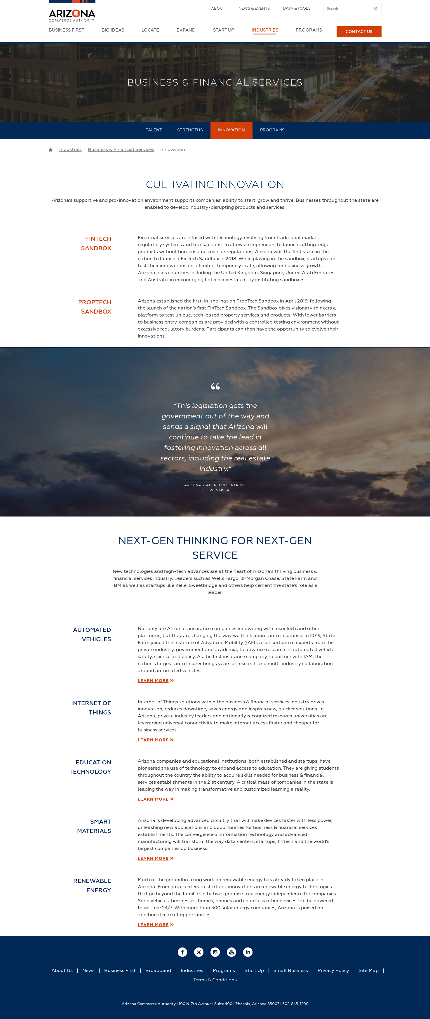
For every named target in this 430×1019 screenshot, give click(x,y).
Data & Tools (297, 9)
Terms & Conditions (215, 980)
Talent (154, 130)
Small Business (291, 970)
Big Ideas (113, 30)
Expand (186, 30)
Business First (66, 30)
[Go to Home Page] (51, 150)
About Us (62, 970)
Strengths (190, 130)
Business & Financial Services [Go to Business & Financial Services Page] (121, 149)
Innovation (231, 130)
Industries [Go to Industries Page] (70, 149)
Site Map (369, 970)
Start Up (223, 30)
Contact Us (359, 32)
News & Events (254, 9)
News (88, 970)
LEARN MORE (153, 681)
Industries (265, 30)
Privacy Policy (333, 970)
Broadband (158, 970)
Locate (150, 30)
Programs (309, 30)
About (218, 9)
